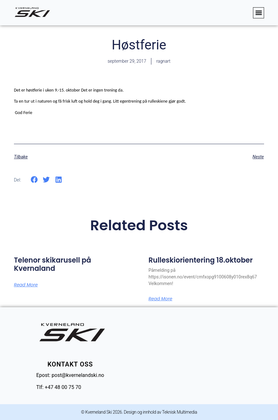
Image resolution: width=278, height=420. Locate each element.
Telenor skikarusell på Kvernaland (52, 264)
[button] (258, 12)
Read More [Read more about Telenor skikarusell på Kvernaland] (26, 285)
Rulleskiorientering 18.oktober (200, 260)
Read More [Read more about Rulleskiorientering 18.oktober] (160, 298)
